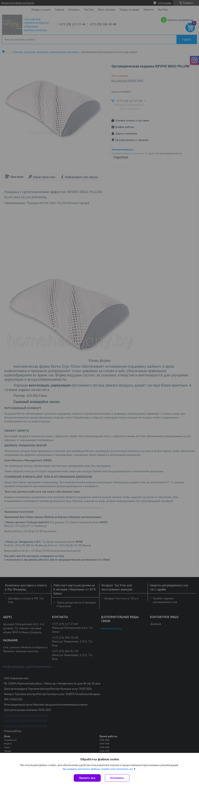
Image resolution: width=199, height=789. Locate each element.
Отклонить (117, 777)
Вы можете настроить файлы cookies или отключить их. (98, 769)
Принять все (87, 777)
